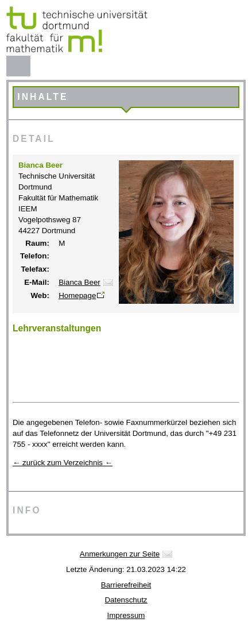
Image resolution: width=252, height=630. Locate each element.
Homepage (77, 295)
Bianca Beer (79, 282)
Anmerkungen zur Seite (120, 554)
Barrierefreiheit (126, 585)
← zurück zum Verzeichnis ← (63, 462)
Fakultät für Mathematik (58, 198)
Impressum (126, 615)
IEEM (27, 208)
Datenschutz (125, 600)
